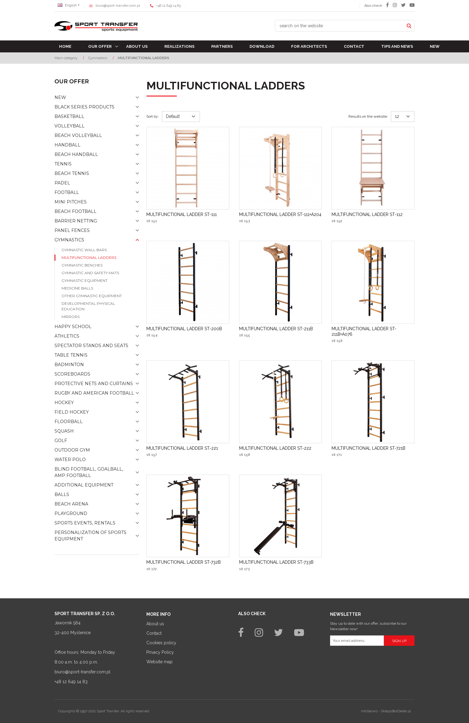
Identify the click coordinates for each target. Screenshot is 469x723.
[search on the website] (339, 25)
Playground (70, 513)
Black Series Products (84, 107)
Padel (62, 183)
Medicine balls (77, 288)
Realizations (179, 46)
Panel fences (72, 230)
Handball (67, 145)
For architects (309, 46)
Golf (60, 440)
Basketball (69, 116)
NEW (60, 97)
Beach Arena (71, 504)
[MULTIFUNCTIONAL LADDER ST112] (367, 214)
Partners (222, 46)
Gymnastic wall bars (84, 250)
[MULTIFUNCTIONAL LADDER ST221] (182, 448)
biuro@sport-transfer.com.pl (118, 6)
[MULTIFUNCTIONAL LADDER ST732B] (183, 562)
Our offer (100, 46)
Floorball (68, 421)
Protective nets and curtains (93, 383)
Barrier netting (75, 221)
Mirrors (71, 316)
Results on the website (368, 116)
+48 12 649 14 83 (168, 6)
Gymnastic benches (82, 265)
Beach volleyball (78, 135)
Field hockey (71, 412)
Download (262, 46)
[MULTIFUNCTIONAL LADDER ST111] (181, 214)
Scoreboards (72, 374)
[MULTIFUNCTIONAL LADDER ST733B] (276, 562)
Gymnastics (69, 240)
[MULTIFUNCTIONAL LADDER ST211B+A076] (373, 331)
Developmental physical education (88, 306)
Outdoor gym (72, 450)
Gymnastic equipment (84, 280)
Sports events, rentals (84, 523)
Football (66, 192)
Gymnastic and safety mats (90, 273)
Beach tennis (71, 173)
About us (137, 46)
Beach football (75, 211)
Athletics (66, 336)
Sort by (152, 116)
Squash (64, 431)
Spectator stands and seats (91, 345)
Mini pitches (70, 202)
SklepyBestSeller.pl (396, 711)
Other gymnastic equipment (92, 295)
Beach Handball (76, 154)
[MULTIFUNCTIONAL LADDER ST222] (275, 448)
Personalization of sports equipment (90, 536)
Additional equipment (83, 485)
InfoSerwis (369, 711)
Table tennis (71, 355)
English (67, 5)
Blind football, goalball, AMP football (88, 472)
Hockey (64, 402)
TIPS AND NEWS (397, 46)
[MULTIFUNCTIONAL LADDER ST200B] (184, 328)
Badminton (69, 364)
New (435, 46)
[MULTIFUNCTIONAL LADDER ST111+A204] (280, 214)
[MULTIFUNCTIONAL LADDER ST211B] (276, 328)
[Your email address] (357, 640)
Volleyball (69, 126)
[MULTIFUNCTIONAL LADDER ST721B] (368, 448)
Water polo (70, 459)
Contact (354, 46)
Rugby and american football (94, 393)
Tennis (63, 164)
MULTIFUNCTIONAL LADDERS (89, 257)
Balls (61, 494)
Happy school (73, 326)
